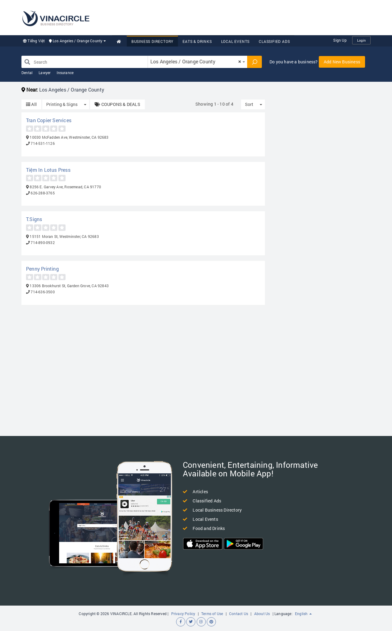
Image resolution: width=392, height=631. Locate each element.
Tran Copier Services (48, 120)
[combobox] (197, 62)
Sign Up (339, 40)
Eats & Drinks (197, 41)
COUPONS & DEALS (117, 104)
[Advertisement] (259, 17)
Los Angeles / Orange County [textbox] (195, 61)
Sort (249, 104)
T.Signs (34, 219)
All (31, 104)
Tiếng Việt (34, 40)
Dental (26, 72)
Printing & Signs (61, 104)
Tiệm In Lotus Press (48, 170)
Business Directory (152, 41)
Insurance (65, 72)
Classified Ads (274, 41)
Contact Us (238, 613)
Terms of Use (212, 613)
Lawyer (45, 72)
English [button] (303, 613)
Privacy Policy (183, 613)
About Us (262, 613)
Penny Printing (42, 268)
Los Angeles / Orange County (77, 40)
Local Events (235, 41)
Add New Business (342, 62)
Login (361, 40)
